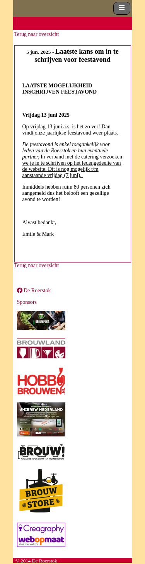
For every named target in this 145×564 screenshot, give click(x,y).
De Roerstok (34, 290)
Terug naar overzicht (36, 34)
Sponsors (27, 302)
